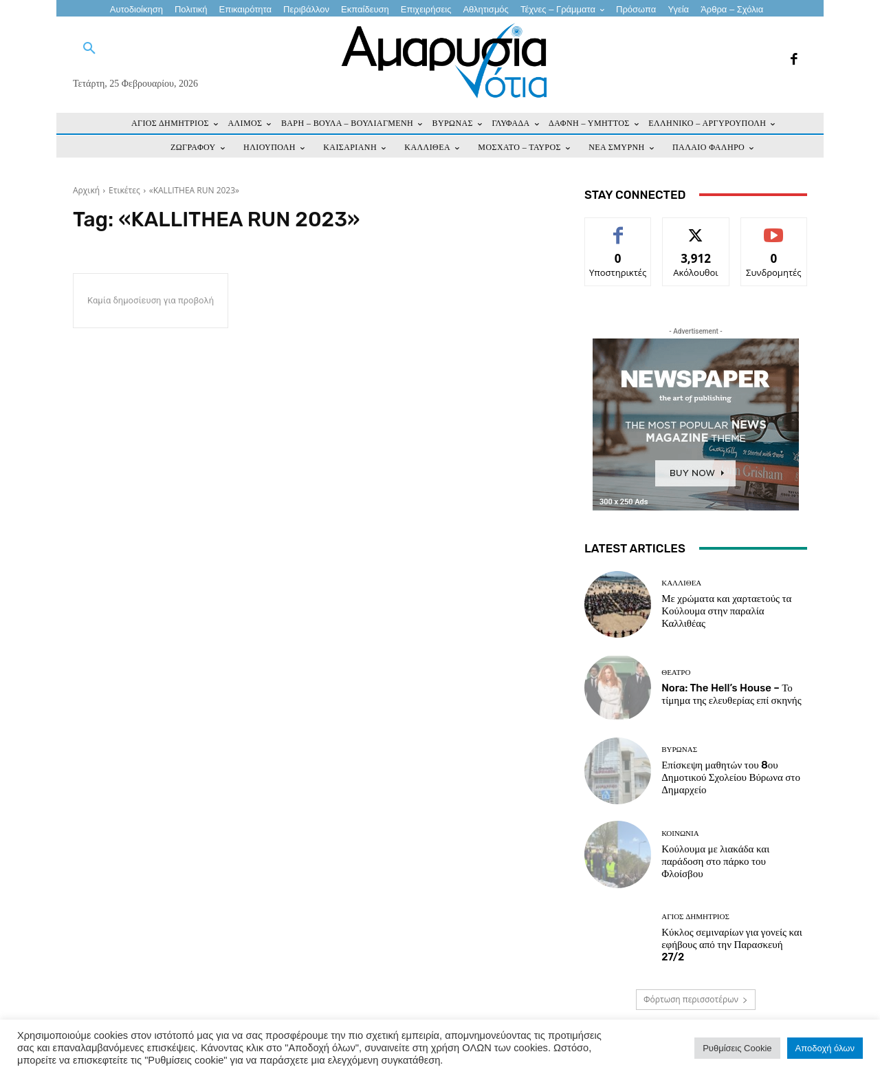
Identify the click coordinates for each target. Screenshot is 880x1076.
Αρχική (86, 190)
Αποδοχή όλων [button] (825, 1048)
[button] (89, 48)
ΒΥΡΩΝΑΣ (679, 749)
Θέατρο (675, 672)
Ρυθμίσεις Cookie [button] (737, 1048)
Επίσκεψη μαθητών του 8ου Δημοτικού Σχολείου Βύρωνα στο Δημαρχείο (730, 777)
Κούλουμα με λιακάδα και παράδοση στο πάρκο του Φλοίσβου (715, 861)
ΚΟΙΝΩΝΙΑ (679, 833)
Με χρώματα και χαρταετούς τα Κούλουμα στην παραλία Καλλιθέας (726, 611)
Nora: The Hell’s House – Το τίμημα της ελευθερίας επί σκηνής (731, 694)
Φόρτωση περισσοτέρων (696, 999)
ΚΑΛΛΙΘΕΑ (681, 583)
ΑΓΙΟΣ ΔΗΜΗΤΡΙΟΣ (695, 917)
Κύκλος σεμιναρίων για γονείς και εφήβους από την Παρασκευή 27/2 (731, 944)
